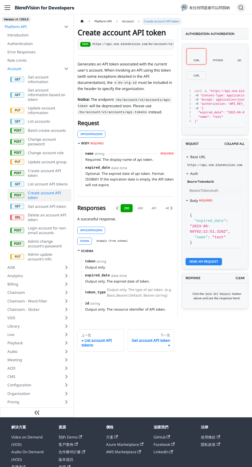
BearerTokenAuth (200, 182)
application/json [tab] (91, 134)
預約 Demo (70, 437)
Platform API (16, 26)
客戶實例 (68, 444)
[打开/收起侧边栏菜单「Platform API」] (66, 26)
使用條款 (210, 437)
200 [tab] (126, 208)
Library (13, 326)
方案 (112, 437)
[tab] (84, 241)
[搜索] (240, 7)
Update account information (41, 110)
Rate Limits (17, 60)
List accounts (39, 121)
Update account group (47, 161)
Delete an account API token (47, 217)
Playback (15, 342)
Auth (194, 173)
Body (201, 200)
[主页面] (82, 21)
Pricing (13, 401)
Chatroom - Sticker (23, 309)
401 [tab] (154, 208)
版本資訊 (66, 459)
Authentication (20, 43)
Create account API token (44, 173)
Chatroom (16, 292)
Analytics (15, 275)
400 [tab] (140, 208)
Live (11, 334)
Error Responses (21, 51)
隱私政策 (210, 444)
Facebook (164, 444)
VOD (11, 317)
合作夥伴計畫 (72, 451)
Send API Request (203, 261)
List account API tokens (48, 183)
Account (14, 68)
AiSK (11, 267)
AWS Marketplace (123, 451)
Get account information (38, 79)
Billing (12, 284)
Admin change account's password (45, 243)
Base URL (197, 156)
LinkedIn (163, 451)
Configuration (19, 384)
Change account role (46, 152)
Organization (18, 393)
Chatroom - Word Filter (27, 301)
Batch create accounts (47, 130)
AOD (11, 368)
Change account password (42, 141)
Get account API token (47, 206)
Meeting (14, 359)
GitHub (162, 437)
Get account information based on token (46, 95)
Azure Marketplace (124, 444)
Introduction (18, 34)
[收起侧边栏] (37, 412)
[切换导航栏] (7, 7)
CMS (11, 376)
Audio (12, 351)
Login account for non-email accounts (47, 230)
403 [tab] (168, 208)
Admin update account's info (40, 256)
